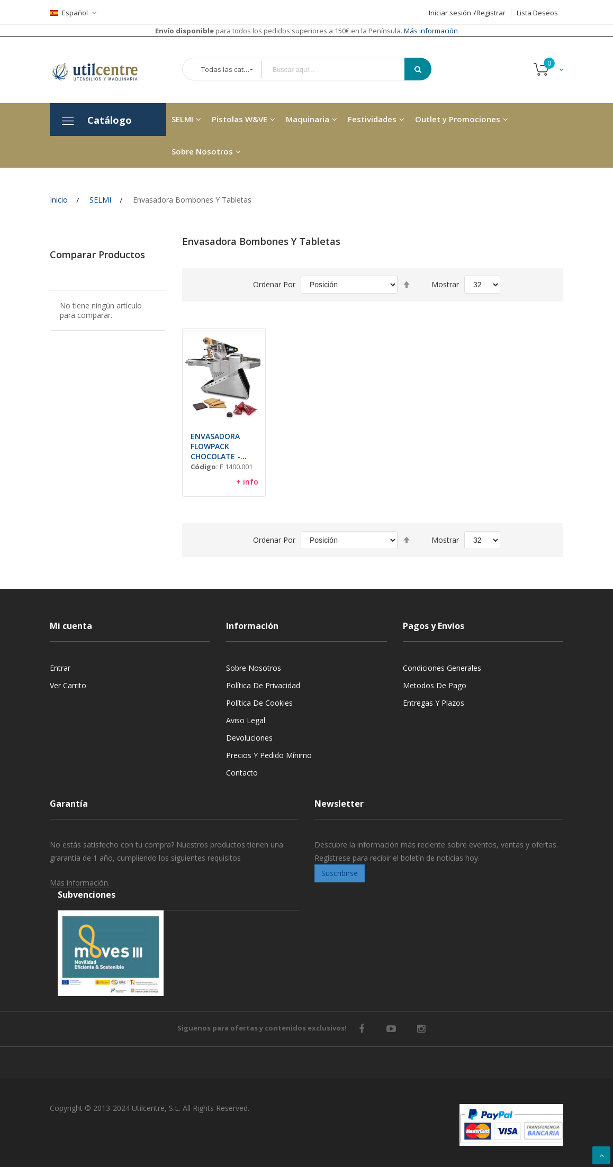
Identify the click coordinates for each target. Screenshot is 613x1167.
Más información (430, 30)
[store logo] (103, 70)
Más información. (80, 883)
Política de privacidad (263, 685)
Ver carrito (68, 685)
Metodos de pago (434, 685)
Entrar (60, 668)
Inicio (59, 200)
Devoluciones (249, 738)
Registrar (491, 12)
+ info (247, 482)
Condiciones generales (442, 668)
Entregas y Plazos (433, 703)
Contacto (242, 773)
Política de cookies (259, 703)
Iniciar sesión (450, 12)
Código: (204, 466)
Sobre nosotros (253, 668)
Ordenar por (274, 284)
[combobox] (340, 69)
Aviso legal (245, 720)
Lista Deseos (537, 12)
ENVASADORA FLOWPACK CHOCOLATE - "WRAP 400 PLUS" (221, 446)
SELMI (100, 200)
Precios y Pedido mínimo (269, 755)
